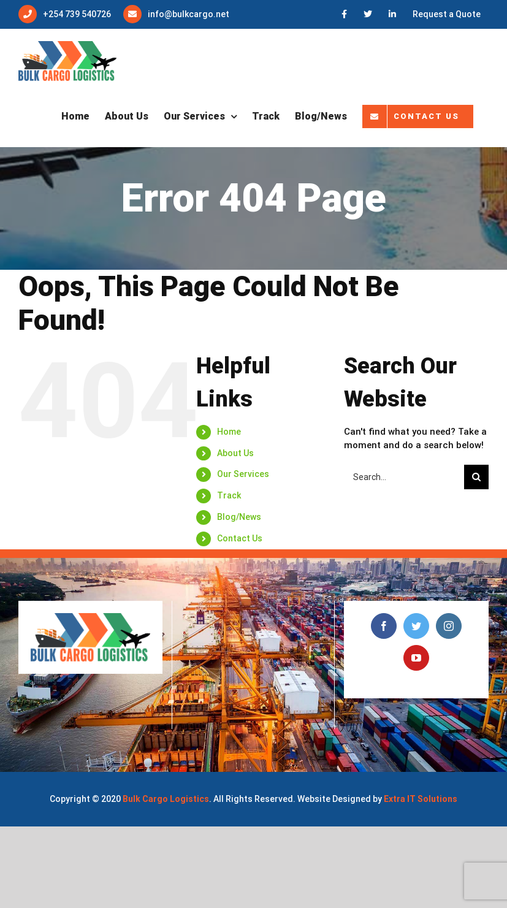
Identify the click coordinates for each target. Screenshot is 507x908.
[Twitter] (416, 626)
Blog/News (239, 517)
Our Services (243, 474)
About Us (235, 453)
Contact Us (239, 538)
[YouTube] (416, 658)
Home (229, 432)
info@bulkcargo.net (188, 14)
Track (229, 495)
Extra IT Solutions (420, 799)
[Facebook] (384, 626)
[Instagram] (449, 626)
